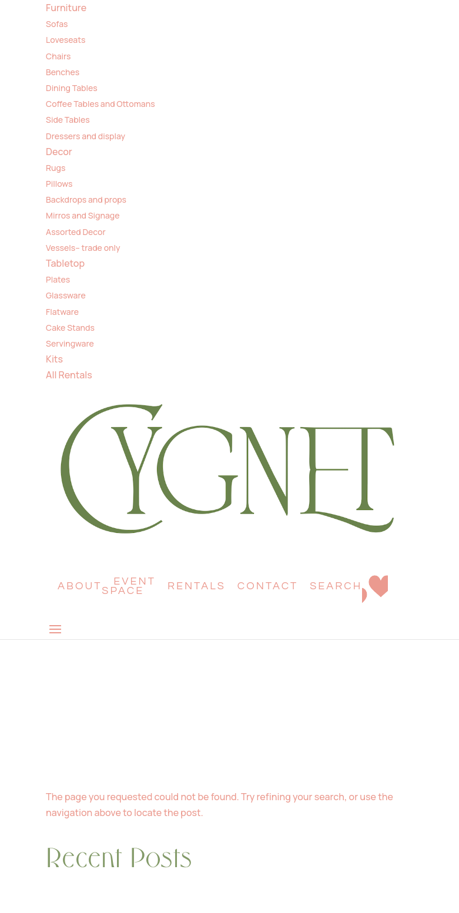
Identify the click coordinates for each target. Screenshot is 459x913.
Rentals (196, 586)
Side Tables (68, 119)
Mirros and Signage (82, 215)
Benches (62, 72)
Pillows (59, 183)
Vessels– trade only (83, 247)
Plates (58, 279)
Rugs (55, 167)
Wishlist (375, 592)
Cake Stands (70, 327)
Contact (268, 586)
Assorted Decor (76, 231)
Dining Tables (72, 87)
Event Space (129, 586)
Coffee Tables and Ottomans (100, 103)
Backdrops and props (86, 199)
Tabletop (65, 263)
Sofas (57, 23)
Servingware (70, 343)
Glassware (66, 295)
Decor (59, 151)
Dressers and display (85, 136)
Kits (54, 359)
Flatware (62, 311)
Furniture (66, 7)
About (80, 586)
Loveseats (65, 39)
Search (336, 586)
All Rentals (69, 374)
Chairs (58, 56)
